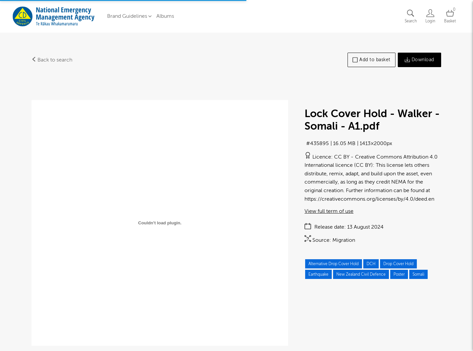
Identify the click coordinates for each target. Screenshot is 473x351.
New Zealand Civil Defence (361, 274)
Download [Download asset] (419, 60)
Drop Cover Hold (398, 264)
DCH (371, 264)
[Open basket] (450, 16)
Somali (418, 274)
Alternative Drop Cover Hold (333, 264)
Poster (399, 274)
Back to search (52, 60)
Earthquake (318, 274)
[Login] (430, 16)
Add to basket (371, 60)
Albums (165, 16)
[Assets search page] (410, 16)
